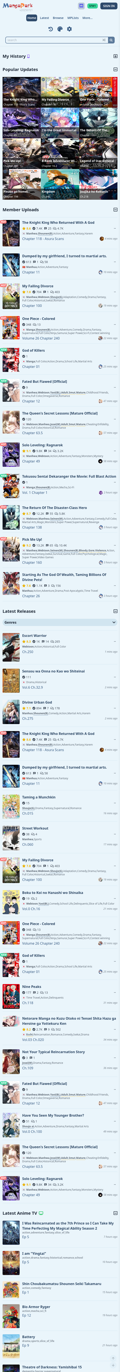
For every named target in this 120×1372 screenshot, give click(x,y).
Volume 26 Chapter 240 (94, 104)
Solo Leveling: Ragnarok (21, 130)
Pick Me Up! (12, 161)
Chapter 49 (10, 135)
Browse (58, 18)
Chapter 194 (10, 196)
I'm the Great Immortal (59, 130)
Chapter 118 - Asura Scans (19, 104)
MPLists (73, 18)
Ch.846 (46, 196)
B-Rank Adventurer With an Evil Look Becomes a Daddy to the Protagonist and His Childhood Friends (60, 161)
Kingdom (48, 191)
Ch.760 (46, 135)
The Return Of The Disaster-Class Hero (94, 130)
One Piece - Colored (94, 99)
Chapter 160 (10, 166)
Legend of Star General (97, 161)
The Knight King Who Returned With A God (19, 99)
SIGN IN (109, 6)
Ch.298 (84, 166)
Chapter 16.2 (49, 166)
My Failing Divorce (55, 99)
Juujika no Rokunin (94, 191)
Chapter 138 (87, 135)
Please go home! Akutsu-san (15, 191)
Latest (44, 18)
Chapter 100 (49, 104)
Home (31, 18)
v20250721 (26, 10)
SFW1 (92, 6)
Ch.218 (84, 196)
